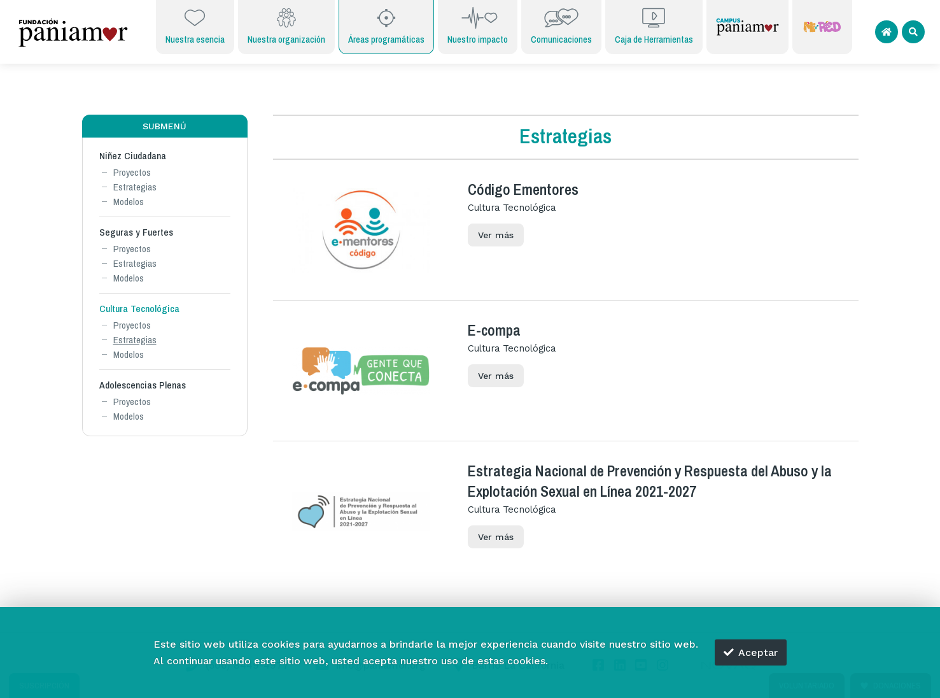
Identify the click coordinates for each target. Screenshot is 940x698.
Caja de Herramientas (654, 25)
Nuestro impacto (477, 25)
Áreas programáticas (386, 25)
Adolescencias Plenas (142, 385)
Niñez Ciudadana (132, 155)
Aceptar (751, 652)
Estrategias (135, 187)
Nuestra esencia (195, 25)
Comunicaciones (561, 25)
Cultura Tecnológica (139, 308)
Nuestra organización (286, 25)
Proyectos (132, 172)
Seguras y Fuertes (136, 232)
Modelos (128, 201)
